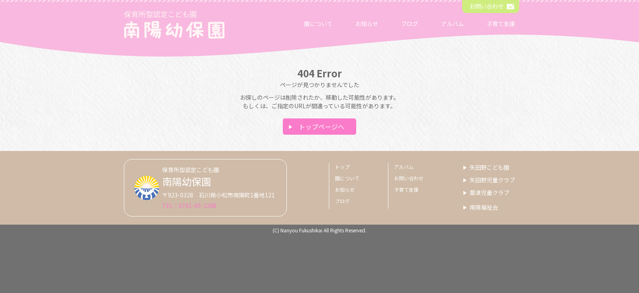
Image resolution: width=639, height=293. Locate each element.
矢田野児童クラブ (492, 180)
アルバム (452, 24)
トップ (342, 166)
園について (318, 24)
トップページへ (321, 126)
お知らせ (366, 24)
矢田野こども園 (489, 167)
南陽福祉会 (483, 207)
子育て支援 (501, 24)
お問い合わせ (486, 6)
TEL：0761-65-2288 (189, 205)
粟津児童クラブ (489, 192)
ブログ (409, 24)
